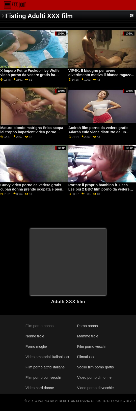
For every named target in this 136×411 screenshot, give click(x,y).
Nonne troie (34, 336)
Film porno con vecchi (43, 377)
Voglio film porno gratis (95, 367)
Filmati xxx (85, 357)
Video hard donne (39, 388)
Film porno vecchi (91, 346)
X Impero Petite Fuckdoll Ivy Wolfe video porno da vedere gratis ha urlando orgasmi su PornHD (29, 75)
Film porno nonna (39, 326)
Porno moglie (36, 346)
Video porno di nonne (94, 377)
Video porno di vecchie (95, 388)
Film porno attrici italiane (45, 367)
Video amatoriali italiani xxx (47, 357)
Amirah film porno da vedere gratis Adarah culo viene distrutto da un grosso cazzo (98, 132)
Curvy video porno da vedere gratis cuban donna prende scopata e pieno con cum (32, 189)
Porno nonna (87, 326)
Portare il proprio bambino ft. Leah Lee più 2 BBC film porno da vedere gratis (99, 189)
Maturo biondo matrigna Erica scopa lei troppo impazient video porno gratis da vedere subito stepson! (31, 132)
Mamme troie (87, 336)
